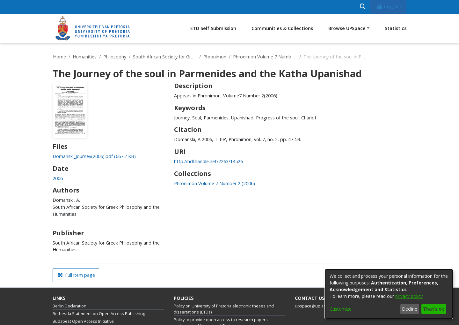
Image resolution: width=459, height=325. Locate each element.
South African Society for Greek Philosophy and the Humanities (165, 57)
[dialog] (389, 294)
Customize (341, 309)
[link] (94, 156)
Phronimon (214, 57)
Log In (387, 7)
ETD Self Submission (213, 28)
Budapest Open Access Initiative (83, 321)
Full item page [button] (76, 275)
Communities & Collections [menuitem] (282, 28)
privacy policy (409, 296)
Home (59, 57)
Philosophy (114, 57)
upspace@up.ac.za (313, 306)
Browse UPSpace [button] (347, 28)
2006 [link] (58, 178)
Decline (409, 309)
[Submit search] (362, 7)
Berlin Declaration (69, 306)
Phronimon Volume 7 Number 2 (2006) (265, 57)
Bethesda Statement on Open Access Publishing (99, 313)
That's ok (433, 309)
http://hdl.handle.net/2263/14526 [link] (208, 161)
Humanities (85, 57)
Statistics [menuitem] (395, 28)
